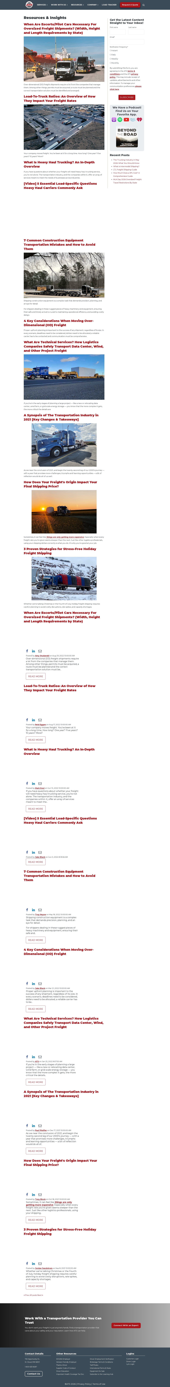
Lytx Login (130, 1364)
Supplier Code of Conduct (66, 1368)
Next (40, 1295)
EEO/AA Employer (63, 1359)
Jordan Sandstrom (43, 1268)
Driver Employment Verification (102, 1359)
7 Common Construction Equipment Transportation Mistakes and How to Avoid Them (59, 245)
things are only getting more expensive (65, 537)
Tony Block (40, 1199)
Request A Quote (130, 5)
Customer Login (132, 1359)
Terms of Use (98, 1384)
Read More (35, 676)
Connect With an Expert (126, 1325)
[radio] (127, 51)
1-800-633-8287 (31, 1367)
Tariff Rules (94, 1365)
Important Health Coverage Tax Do (69, 1374)
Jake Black (40, 857)
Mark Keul (39, 788)
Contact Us (33, 1373)
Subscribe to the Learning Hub (101, 1374)
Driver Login (131, 1361)
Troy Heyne (40, 915)
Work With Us (59, 5)
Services (42, 5)
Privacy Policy (84, 1384)
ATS (37, 1062)
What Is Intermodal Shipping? (126, 166)
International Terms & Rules (100, 1368)
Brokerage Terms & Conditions (101, 1362)
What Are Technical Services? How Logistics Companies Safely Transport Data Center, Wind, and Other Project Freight (63, 346)
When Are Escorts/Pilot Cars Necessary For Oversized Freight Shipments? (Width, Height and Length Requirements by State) (62, 28)
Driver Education (62, 1371)
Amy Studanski (42, 656)
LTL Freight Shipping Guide (125, 170)
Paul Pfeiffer (41, 1130)
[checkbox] (127, 57)
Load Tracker (109, 5)
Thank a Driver (61, 1365)
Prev (26, 1295)
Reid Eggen (40, 725)
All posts (33, 1295)
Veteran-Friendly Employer (66, 1362)
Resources (77, 5)
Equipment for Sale (97, 1371)
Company (92, 5)
